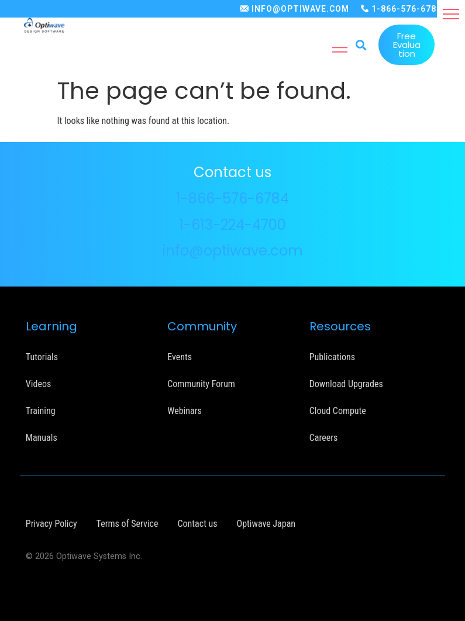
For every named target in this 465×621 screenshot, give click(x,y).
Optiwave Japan (266, 523)
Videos (38, 383)
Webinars (184, 410)
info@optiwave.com (233, 250)
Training (41, 410)
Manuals (41, 437)
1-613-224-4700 (232, 224)
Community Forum (201, 383)
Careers (323, 437)
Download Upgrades (346, 383)
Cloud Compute (337, 410)
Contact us (198, 523)
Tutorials (42, 357)
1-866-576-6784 (406, 8)
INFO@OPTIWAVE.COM (300, 8)
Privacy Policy (51, 523)
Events (179, 357)
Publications (332, 357)
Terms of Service (128, 523)
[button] (451, 14)
